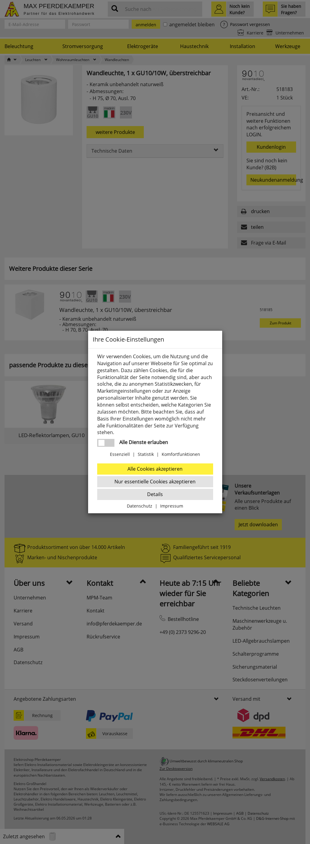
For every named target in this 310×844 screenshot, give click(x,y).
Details (155, 494)
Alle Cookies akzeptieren (155, 469)
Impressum (171, 506)
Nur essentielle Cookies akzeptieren (155, 481)
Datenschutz (139, 506)
